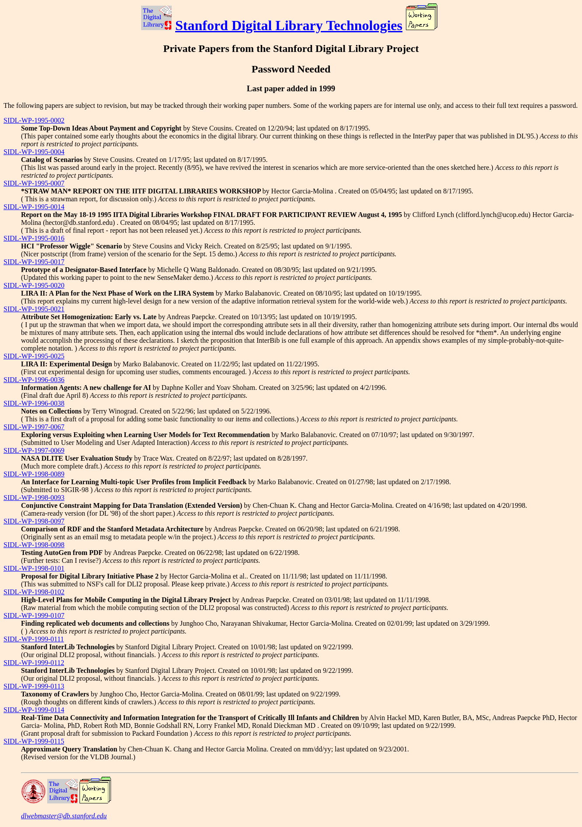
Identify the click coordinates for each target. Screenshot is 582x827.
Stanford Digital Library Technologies (288, 25)
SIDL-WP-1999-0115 (33, 741)
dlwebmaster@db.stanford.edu (64, 816)
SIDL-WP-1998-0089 (34, 474)
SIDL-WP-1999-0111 (33, 639)
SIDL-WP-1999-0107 (34, 615)
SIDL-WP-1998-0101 (34, 568)
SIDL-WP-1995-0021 (34, 309)
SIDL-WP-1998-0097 (34, 521)
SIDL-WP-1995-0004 (34, 151)
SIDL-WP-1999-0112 (33, 662)
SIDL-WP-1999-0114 (33, 709)
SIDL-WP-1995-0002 (34, 120)
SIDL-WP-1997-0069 (34, 450)
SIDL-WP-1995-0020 (34, 285)
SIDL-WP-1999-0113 (33, 686)
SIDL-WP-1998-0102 (34, 592)
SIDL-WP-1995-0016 (34, 238)
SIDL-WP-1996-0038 (34, 403)
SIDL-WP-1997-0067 (34, 427)
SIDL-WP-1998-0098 (34, 544)
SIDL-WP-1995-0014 (34, 206)
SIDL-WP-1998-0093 (34, 497)
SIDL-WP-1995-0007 (34, 183)
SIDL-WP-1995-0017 (34, 261)
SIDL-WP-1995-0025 (34, 356)
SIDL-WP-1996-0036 (34, 379)
